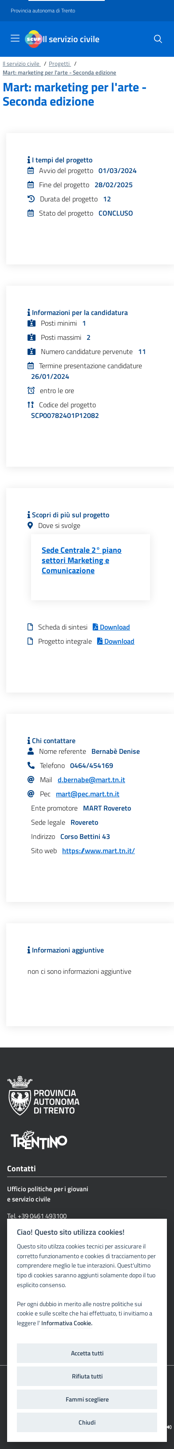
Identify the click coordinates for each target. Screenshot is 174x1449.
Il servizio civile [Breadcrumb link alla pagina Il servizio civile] (22, 63)
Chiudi (87, 1422)
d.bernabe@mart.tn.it (91, 779)
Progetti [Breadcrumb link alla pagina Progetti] (60, 63)
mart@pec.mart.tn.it (87, 793)
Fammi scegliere (87, 1399)
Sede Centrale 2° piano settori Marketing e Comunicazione (82, 560)
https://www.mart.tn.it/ (98, 850)
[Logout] (168, 1427)
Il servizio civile (71, 39)
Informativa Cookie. (66, 1323)
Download (111, 627)
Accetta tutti (87, 1353)
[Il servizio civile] (34, 39)
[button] (158, 39)
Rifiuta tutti (87, 1376)
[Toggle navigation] (15, 38)
